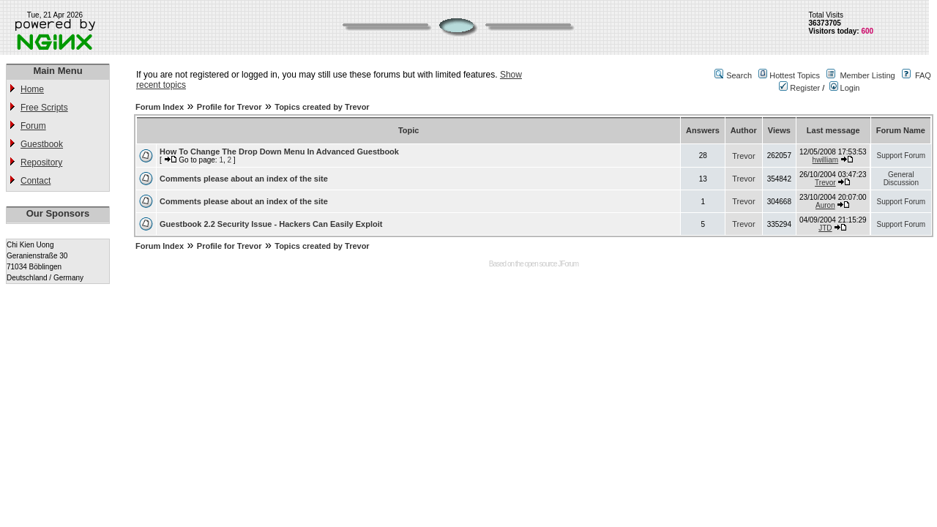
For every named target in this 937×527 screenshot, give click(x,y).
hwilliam (826, 160)
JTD (825, 228)
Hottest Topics (794, 75)
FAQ (923, 75)
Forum (33, 126)
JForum (568, 264)
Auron (825, 205)
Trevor (743, 156)
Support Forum (900, 156)
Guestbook (41, 144)
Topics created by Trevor (322, 106)
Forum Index (159, 106)
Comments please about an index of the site (244, 178)
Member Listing (867, 75)
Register (799, 87)
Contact (35, 181)
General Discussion (901, 179)
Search (739, 75)
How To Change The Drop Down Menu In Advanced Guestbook (279, 151)
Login (844, 87)
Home (32, 89)
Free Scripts (44, 107)
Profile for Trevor (229, 106)
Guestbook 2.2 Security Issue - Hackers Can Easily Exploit (271, 224)
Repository (41, 162)
